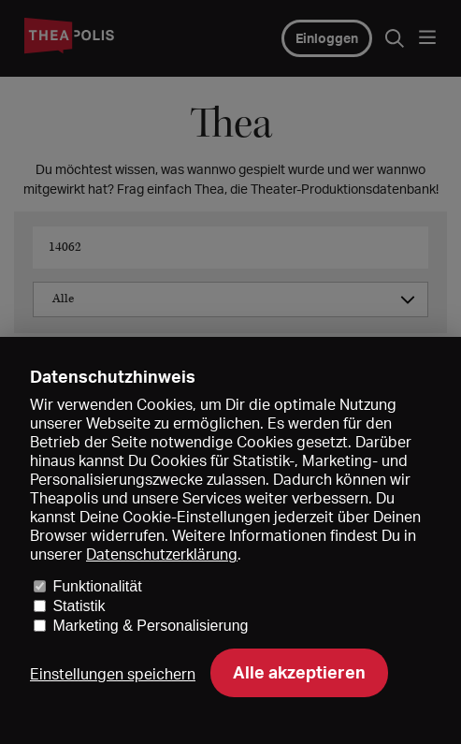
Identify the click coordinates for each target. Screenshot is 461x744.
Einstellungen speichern (112, 673)
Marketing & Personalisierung (150, 626)
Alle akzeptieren (299, 672)
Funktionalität (96, 586)
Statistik (78, 606)
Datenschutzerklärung (162, 554)
